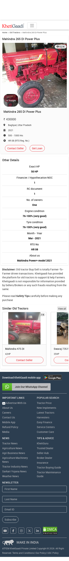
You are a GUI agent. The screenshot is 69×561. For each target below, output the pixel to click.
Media (5, 432)
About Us (7, 407)
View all (62, 308)
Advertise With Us (14, 403)
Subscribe (10, 519)
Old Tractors (15, 32)
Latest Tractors (45, 412)
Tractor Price (44, 403)
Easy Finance (44, 422)
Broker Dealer (44, 458)
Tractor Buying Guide (49, 467)
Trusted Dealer (45, 448)
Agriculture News (12, 448)
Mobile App (8, 422)
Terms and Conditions (23, 552)
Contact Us (8, 417)
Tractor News (9, 443)
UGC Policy (53, 552)
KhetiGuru (42, 443)
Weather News (10, 476)
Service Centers (46, 427)
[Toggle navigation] (32, 25)
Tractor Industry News (15, 466)
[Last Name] (34, 499)
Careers (6, 412)
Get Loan (37, 148)
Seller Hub (43, 453)
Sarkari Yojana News (14, 471)
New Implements (46, 407)
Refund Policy (10, 427)
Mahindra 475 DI (14, 349)
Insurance (42, 462)
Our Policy (41, 552)
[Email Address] (34, 509)
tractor (25, 269)
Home (4, 32)
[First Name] (34, 489)
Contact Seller (15, 148)
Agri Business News (13, 453)
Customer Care (45, 432)
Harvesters (43, 417)
